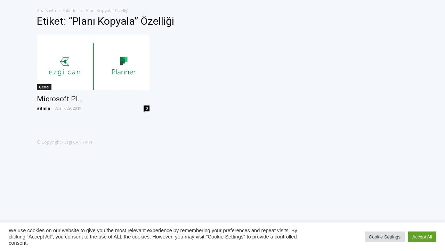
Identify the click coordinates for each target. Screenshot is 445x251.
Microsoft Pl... (60, 99)
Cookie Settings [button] (384, 237)
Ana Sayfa (46, 11)
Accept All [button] (422, 237)
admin (43, 108)
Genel (44, 87)
